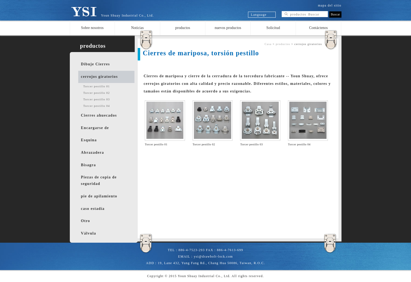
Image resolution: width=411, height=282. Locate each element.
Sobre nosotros (92, 28)
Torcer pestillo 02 (96, 92)
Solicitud (273, 28)
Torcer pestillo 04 (96, 105)
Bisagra (88, 165)
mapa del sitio (329, 5)
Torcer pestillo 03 (96, 99)
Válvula (88, 233)
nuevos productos (228, 28)
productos (182, 28)
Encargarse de (95, 128)
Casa (268, 44)
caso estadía (93, 209)
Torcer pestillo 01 (96, 86)
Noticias (137, 28)
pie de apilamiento (99, 196)
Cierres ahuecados (99, 115)
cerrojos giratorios (99, 77)
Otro (85, 221)
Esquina (89, 140)
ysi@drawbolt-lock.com (213, 256)
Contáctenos (318, 28)
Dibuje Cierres (95, 64)
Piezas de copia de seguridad (99, 180)
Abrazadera (92, 152)
